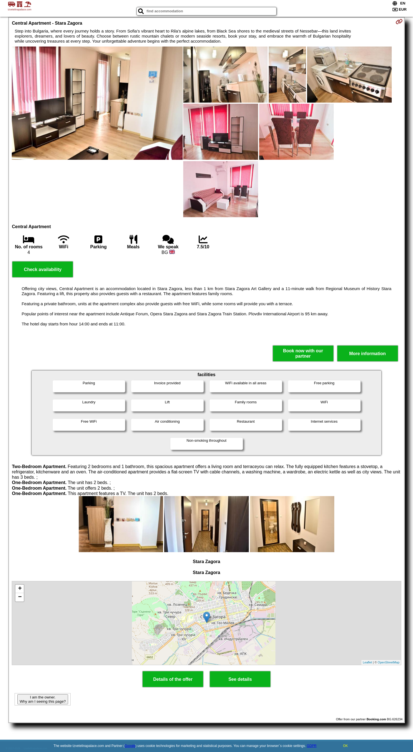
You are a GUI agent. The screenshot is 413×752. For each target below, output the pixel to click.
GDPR (312, 746)
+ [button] (20, 589)
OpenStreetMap (389, 662)
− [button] (20, 597)
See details (240, 679)
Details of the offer (172, 679)
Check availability (42, 269)
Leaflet (367, 662)
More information (367, 353)
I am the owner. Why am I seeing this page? (43, 699)
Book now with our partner (303, 353)
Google (130, 746)
